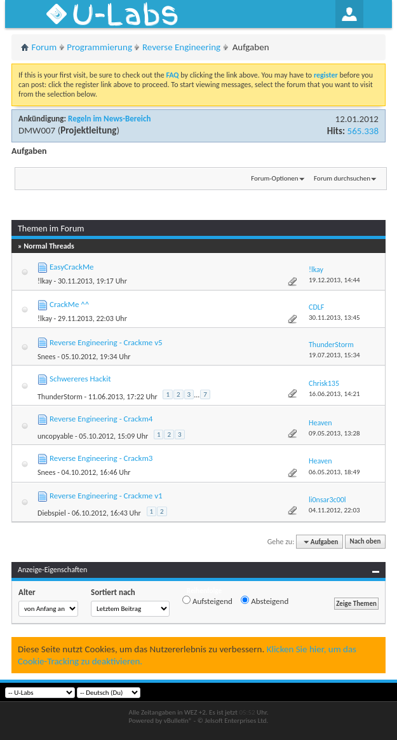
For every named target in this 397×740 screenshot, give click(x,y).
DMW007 (36, 130)
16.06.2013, (334, 394)
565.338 (363, 131)
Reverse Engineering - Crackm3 (101, 458)
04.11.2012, (334, 510)
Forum (44, 47)
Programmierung (99, 47)
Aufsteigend (207, 601)
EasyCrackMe (72, 266)
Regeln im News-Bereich (109, 118)
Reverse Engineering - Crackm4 (101, 418)
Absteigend (264, 601)
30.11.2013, (334, 317)
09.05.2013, (334, 433)
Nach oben (364, 542)
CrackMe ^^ (69, 304)
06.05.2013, (334, 472)
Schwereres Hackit (80, 378)
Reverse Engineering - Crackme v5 (106, 342)
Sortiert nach (113, 592)
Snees (46, 356)
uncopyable (55, 436)
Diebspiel (51, 513)
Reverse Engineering (181, 47)
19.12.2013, (334, 280)
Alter (27, 592)
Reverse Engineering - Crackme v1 (106, 495)
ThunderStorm (60, 396)
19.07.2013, (334, 355)
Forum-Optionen (274, 178)
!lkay (44, 281)
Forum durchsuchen (342, 178)
